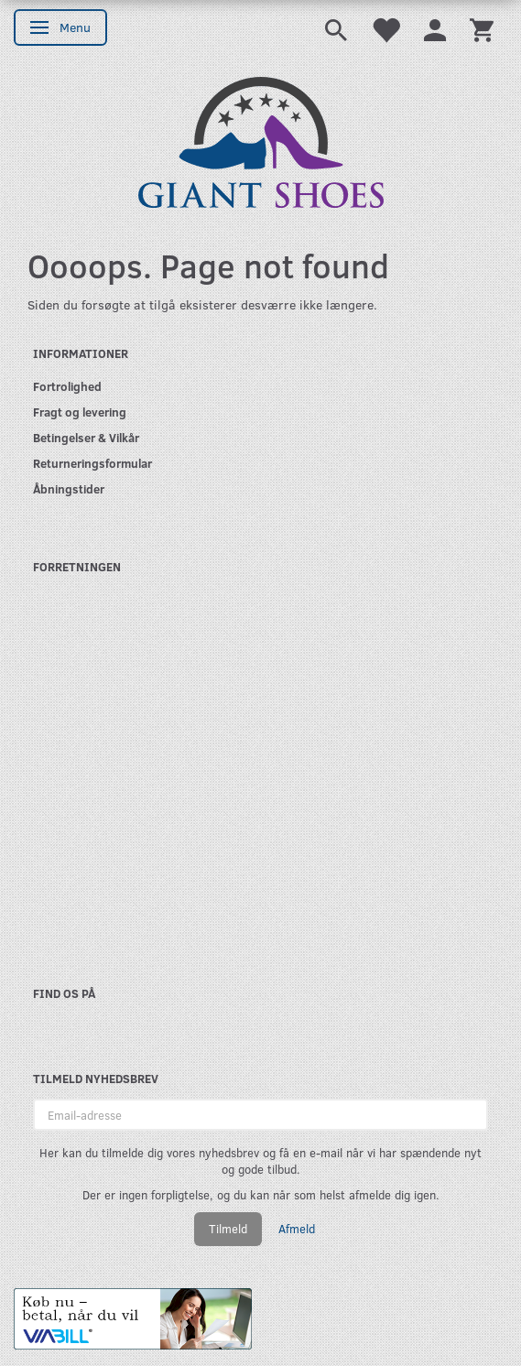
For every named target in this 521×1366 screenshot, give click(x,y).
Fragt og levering (79, 411)
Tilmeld (228, 1228)
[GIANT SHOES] (261, 140)
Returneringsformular (92, 463)
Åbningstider (68, 488)
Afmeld (296, 1228)
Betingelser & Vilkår (86, 437)
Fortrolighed (67, 386)
